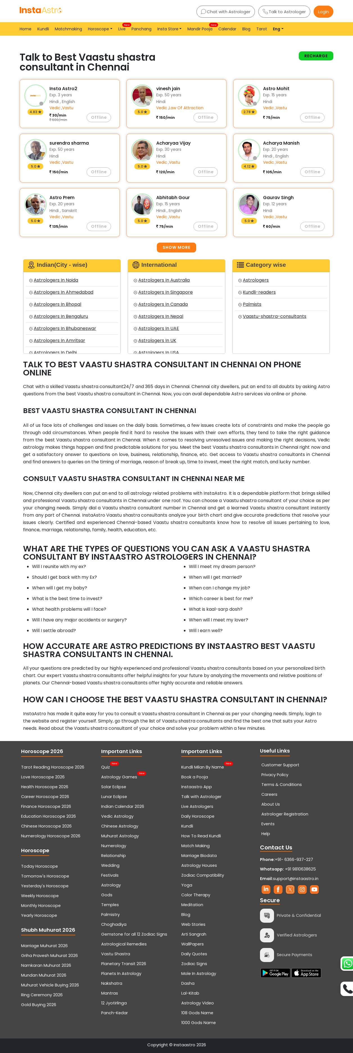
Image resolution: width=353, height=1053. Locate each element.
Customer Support (280, 765)
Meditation (192, 905)
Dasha (187, 983)
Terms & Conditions (281, 784)
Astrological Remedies (124, 944)
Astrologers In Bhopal (55, 304)
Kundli (43, 29)
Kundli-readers (257, 292)
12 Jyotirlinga (114, 1003)
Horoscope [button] (98, 29)
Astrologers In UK (155, 340)
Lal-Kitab (190, 993)
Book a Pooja (194, 777)
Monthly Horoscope (41, 905)
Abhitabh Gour (173, 197)
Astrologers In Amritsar (57, 340)
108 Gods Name (197, 1013)
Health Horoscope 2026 (44, 787)
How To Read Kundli (201, 836)
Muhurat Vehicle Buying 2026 (50, 985)
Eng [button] (276, 29)
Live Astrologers (197, 806)
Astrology (111, 885)
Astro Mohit (276, 88)
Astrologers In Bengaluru (58, 316)
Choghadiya (113, 924)
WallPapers (192, 944)
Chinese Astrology (119, 826)
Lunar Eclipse (114, 796)
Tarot (261, 29)
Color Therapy (195, 895)
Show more (176, 247)
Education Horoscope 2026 (48, 816)
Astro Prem (61, 197)
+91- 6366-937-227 (294, 859)
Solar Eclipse (113, 787)
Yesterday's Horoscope (45, 886)
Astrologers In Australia (162, 280)
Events (268, 824)
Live (123, 27)
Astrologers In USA (156, 352)
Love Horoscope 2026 (43, 777)
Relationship (113, 855)
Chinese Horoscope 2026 (46, 826)
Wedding (110, 865)
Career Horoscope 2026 (45, 796)
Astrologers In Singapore (163, 292)
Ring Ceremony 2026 (42, 995)
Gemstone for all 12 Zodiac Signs (134, 934)
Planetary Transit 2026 (123, 964)
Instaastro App (196, 787)
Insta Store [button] (167, 29)
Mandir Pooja (201, 27)
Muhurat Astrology (120, 836)
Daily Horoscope (197, 816)
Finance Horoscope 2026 (46, 806)
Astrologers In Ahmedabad (61, 292)
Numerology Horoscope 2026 (50, 836)
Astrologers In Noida (53, 280)
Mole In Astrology (198, 973)
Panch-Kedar (114, 1013)
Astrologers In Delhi (53, 352)
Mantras (109, 993)
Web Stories (193, 924)
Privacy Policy (274, 775)
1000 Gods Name (198, 1022)
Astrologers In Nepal (158, 316)
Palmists (249, 304)
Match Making (195, 846)
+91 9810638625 (288, 869)
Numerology (113, 846)
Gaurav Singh (278, 197)
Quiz (105, 766)
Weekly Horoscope (40, 896)
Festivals (110, 875)
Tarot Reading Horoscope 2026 (52, 767)
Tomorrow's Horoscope (45, 876)
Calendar (227, 29)
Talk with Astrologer (201, 796)
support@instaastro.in (295, 878)
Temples (110, 905)
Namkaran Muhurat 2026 (46, 965)
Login (323, 12)
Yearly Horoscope (39, 915)
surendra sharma (69, 143)
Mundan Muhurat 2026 (43, 975)
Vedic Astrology (117, 816)
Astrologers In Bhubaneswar (62, 328)
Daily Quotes (194, 954)
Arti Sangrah (193, 934)
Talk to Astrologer (284, 12)
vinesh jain (168, 88)
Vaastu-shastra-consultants (272, 316)
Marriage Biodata (199, 855)
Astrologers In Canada (161, 304)
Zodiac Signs (194, 964)
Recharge (316, 56)
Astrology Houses (199, 865)
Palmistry (110, 914)
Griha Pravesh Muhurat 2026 (49, 955)
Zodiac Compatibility (202, 875)
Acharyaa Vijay (173, 143)
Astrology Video (197, 1003)
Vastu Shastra (115, 954)
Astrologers (253, 280)
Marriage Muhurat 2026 (44, 946)
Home (25, 29)
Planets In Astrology (121, 973)
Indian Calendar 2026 (122, 806)
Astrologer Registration (284, 814)
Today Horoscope (39, 866)
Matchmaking (68, 29)
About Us (270, 804)
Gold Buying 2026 (38, 1005)
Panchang (141, 29)
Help (265, 834)
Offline (99, 117)
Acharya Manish (281, 143)
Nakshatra (111, 983)
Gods (106, 895)
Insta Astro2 (63, 88)
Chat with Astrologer (225, 12)
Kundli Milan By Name (202, 766)
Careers (269, 794)
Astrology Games (119, 776)
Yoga (186, 885)
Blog (246, 29)
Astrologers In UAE (156, 328)
